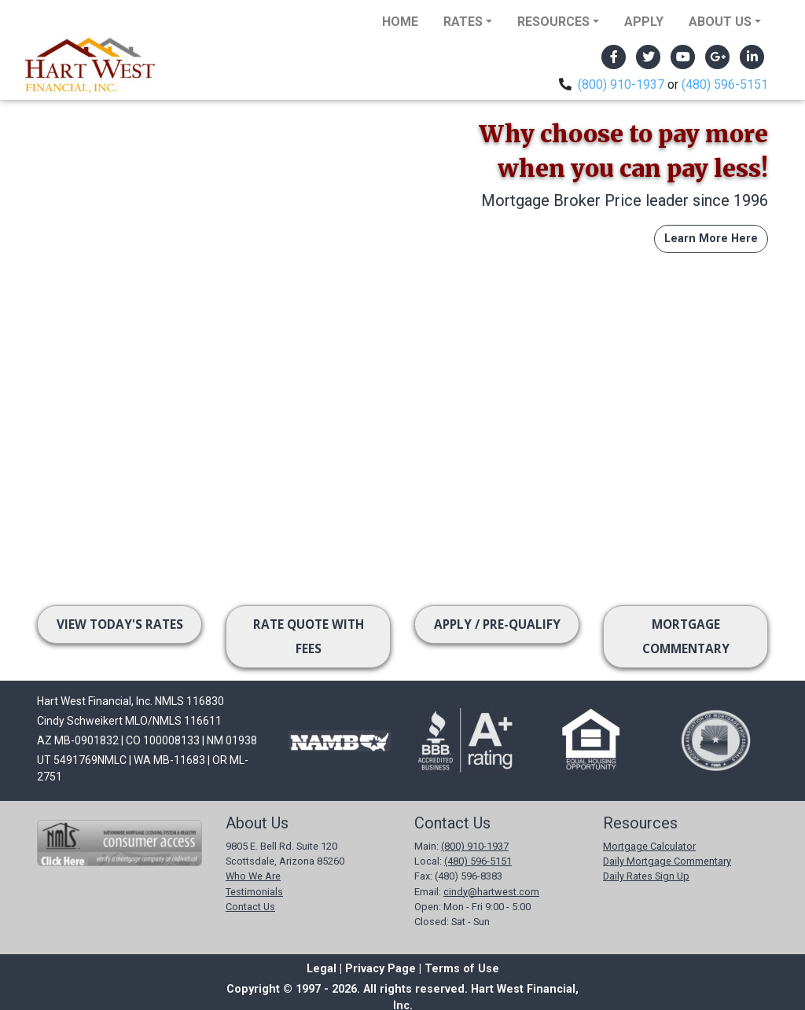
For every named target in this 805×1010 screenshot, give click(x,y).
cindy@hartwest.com (491, 892)
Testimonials (254, 892)
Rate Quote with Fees (308, 636)
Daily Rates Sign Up (646, 876)
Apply (643, 21)
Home (400, 21)
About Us (720, 21)
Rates (463, 21)
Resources (553, 21)
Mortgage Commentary (686, 636)
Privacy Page (380, 968)
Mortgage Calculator (649, 846)
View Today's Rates (120, 624)
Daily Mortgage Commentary (667, 861)
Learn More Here (711, 238)
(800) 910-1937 (621, 84)
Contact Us (250, 907)
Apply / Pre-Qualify (497, 624)
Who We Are (253, 876)
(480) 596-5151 (725, 84)
